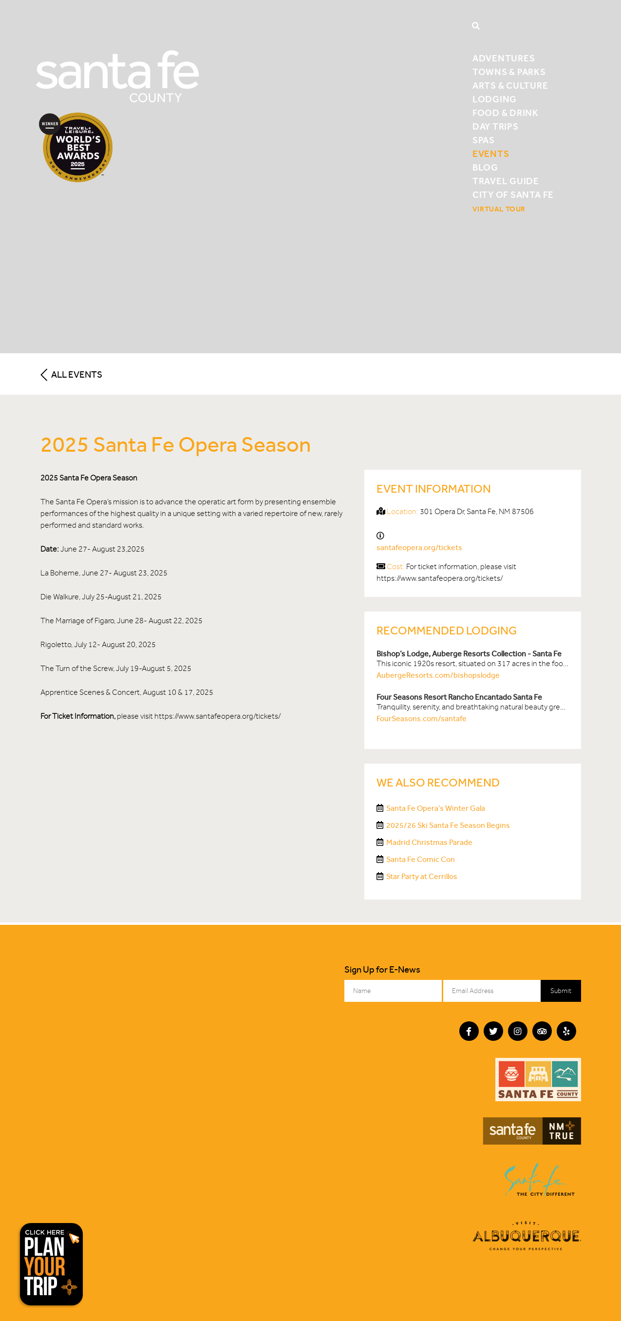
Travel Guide (505, 181)
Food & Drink (505, 112)
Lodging (494, 99)
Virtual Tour (499, 209)
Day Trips (495, 126)
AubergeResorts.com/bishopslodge (438, 675)
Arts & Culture (510, 85)
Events (490, 153)
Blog (485, 167)
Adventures (503, 58)
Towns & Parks (509, 71)
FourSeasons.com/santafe (421, 718)
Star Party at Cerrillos (421, 876)
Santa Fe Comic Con (420, 859)
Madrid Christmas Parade (429, 842)
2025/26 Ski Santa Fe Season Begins (448, 825)
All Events (71, 374)
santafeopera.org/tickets (419, 547)
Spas (483, 140)
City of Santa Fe (513, 194)
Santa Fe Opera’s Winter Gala (435, 808)
